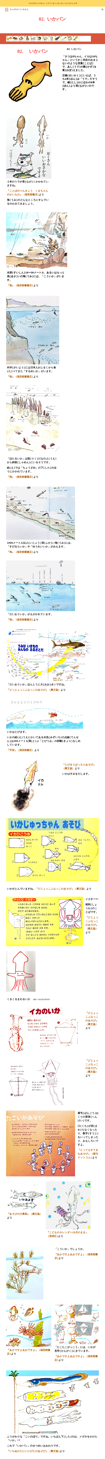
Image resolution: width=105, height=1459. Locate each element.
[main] (52, 20)
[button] (2, 9)
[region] (52, 3)
